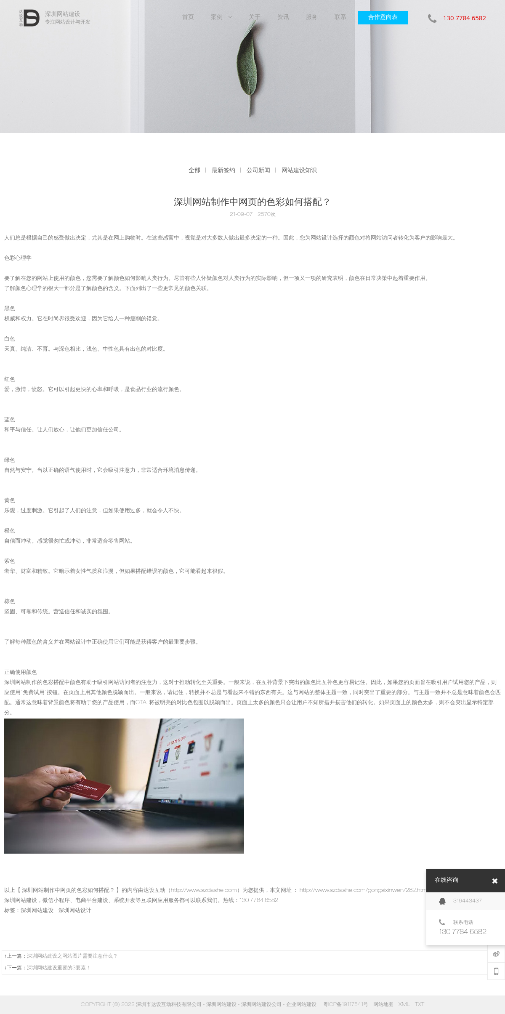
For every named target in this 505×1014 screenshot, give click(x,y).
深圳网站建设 (20, 901)
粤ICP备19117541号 (345, 1004)
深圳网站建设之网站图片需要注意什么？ (72, 956)
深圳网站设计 (74, 911)
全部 (194, 170)
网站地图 (383, 1004)
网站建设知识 (299, 170)
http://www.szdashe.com (204, 891)
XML (404, 1004)
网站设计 (321, 238)
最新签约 (223, 170)
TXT (419, 1004)
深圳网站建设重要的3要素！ (59, 968)
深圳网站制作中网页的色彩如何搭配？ (68, 891)
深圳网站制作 (20, 683)
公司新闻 (258, 170)
